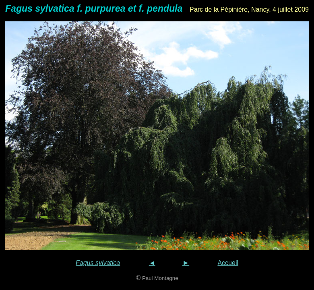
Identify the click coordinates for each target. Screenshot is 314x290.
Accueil (227, 262)
